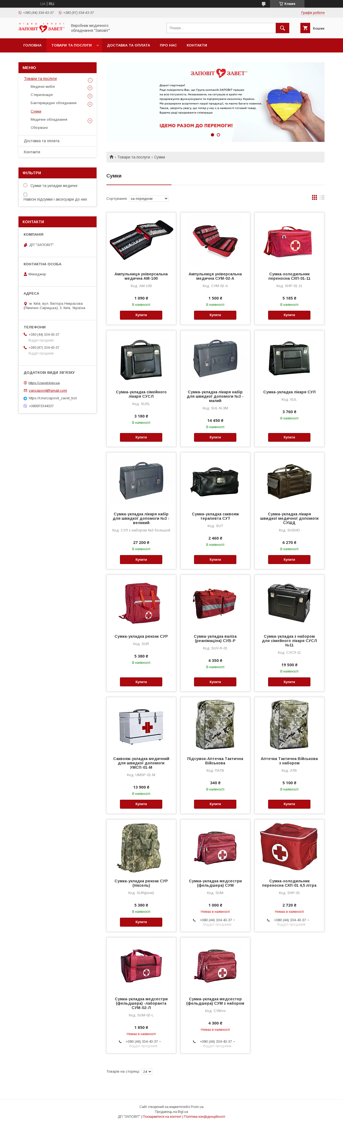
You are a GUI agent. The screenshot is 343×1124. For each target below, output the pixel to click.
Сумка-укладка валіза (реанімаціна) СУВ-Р (215, 638)
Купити (141, 315)
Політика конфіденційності (204, 1117)
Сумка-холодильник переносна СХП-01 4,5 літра (289, 883)
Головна (32, 45)
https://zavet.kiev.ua (44, 383)
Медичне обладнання (49, 119)
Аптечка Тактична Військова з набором (289, 760)
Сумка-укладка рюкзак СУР (141, 636)
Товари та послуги (71, 45)
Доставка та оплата (128, 45)
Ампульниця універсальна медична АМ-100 (141, 276)
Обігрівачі (39, 128)
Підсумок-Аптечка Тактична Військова (215, 760)
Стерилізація (42, 95)
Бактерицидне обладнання (54, 103)
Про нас (168, 45)
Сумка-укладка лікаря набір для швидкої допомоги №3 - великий (141, 518)
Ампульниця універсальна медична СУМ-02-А (215, 276)
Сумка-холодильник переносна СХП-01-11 (289, 276)
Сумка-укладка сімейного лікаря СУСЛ (141, 394)
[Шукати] (282, 28)
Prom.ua (197, 1107)
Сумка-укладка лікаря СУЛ (289, 392)
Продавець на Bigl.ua (171, 1112)
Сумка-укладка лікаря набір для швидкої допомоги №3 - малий (215, 396)
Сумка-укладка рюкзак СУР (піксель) (141, 883)
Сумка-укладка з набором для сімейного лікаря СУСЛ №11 (289, 640)
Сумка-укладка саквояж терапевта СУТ (215, 516)
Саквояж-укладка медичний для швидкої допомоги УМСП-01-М (141, 763)
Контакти (197, 45)
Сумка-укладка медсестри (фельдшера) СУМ (215, 883)
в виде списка (322, 199)
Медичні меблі (43, 87)
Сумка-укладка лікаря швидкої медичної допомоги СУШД (289, 518)
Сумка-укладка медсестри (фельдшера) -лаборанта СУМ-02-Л (141, 1003)
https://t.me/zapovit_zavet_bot (53, 398)
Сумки (36, 111)
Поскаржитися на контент (162, 1117)
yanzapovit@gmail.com (48, 390)
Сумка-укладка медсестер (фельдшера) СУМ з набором (215, 1001)
